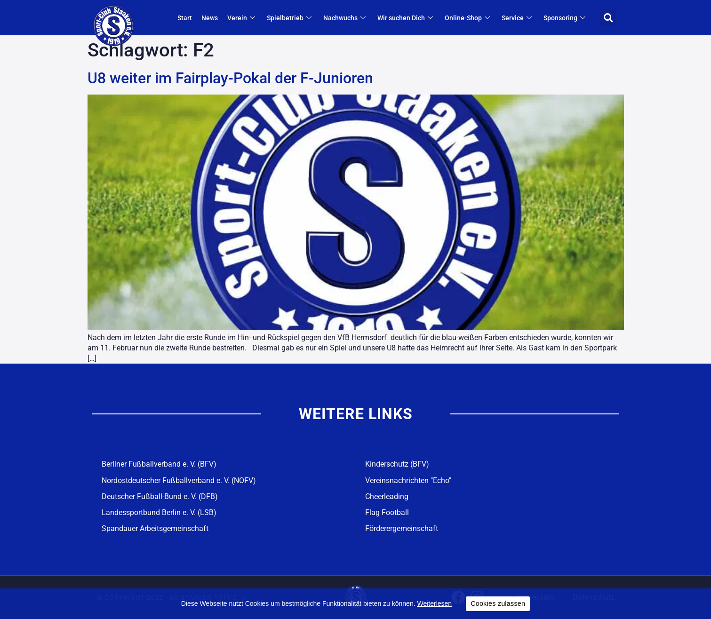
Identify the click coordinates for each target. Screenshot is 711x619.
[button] (608, 17)
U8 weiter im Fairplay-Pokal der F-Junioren (230, 78)
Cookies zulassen (498, 603)
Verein (242, 18)
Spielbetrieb (290, 18)
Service (518, 18)
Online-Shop (468, 18)
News (209, 18)
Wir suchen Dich (406, 18)
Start (184, 18)
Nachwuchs (345, 18)
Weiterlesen (434, 603)
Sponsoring (565, 18)
